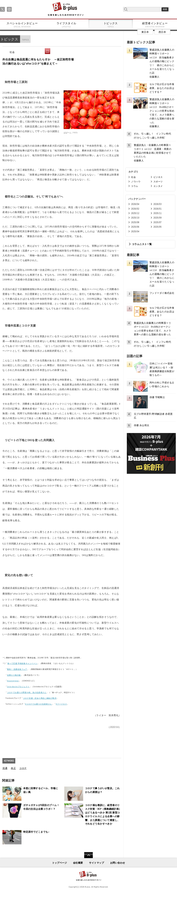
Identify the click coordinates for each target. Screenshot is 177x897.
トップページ (59, 862)
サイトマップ (96, 862)
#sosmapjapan (13, 681)
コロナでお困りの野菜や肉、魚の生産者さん (26, 692)
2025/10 (135, 217)
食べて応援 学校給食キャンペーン (22, 663)
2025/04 (135, 231)
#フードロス (61, 704)
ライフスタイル (66, 25)
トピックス (110, 25)
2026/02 (135, 208)
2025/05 (157, 226)
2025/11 (157, 213)
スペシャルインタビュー (22, 25)
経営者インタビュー (155, 25)
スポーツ (158, 181)
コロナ (23, 768)
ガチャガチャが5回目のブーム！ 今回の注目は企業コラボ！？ (41, 807)
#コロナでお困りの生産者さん (38, 704)
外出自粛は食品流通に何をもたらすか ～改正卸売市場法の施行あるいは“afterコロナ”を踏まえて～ (38, 61)
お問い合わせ (117, 862)
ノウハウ (135, 181)
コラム (134, 186)
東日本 (145, 32)
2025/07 (157, 222)
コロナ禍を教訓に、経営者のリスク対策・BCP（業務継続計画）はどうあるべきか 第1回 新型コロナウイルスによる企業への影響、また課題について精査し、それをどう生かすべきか (103, 814)
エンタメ (158, 186)
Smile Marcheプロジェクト (18, 686)
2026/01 (157, 208)
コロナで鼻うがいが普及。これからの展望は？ (102, 790)
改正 (13, 768)
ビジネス (158, 177)
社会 (12, 52)
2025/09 (157, 217)
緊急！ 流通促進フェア (17, 669)
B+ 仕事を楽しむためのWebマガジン (65, 9)
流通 (4, 768)
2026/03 (157, 204)
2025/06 (135, 226)
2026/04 (135, 204)
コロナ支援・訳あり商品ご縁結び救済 (39, 698)
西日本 (162, 32)
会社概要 (78, 862)
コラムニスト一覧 (142, 244)
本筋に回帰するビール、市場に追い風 (40, 790)
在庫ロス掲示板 (14, 675)
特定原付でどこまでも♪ (36, 831)
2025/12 (135, 213)
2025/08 (135, 222)
